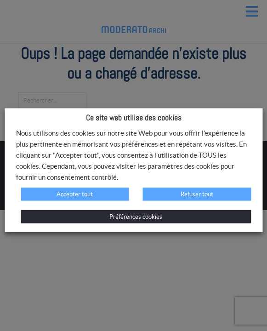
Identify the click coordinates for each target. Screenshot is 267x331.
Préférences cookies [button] (135, 216)
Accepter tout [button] (75, 194)
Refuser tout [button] (197, 194)
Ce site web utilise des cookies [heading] (134, 118)
